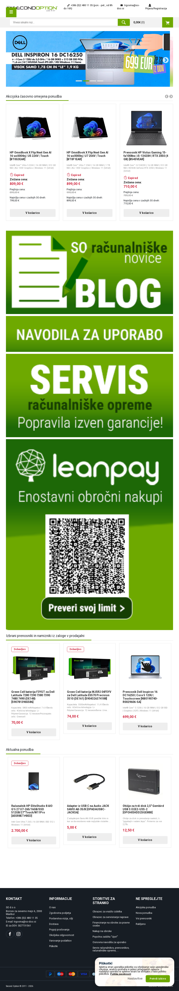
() (153, 22)
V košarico (33, 212)
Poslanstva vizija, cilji (61, 918)
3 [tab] (92, 82)
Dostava (53, 924)
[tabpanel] (89, 59)
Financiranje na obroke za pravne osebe (111, 924)
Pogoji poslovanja (59, 929)
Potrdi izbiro (158, 978)
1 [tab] (78, 82)
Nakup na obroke (102, 931)
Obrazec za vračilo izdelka (107, 911)
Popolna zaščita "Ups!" (105, 936)
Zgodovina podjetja (60, 913)
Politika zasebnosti (120, 974)
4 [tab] (99, 82)
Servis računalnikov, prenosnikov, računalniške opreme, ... (111, 949)
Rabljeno (141, 924)
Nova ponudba (144, 913)
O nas (52, 907)
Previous (11, 59)
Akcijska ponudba (146, 907)
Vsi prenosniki (144, 918)
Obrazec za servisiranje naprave (110, 917)
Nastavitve (135, 978)
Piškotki (53, 946)
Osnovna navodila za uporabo (109, 942)
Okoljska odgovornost (61, 935)
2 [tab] (85, 82)
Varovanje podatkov (60, 940)
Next (164, 59)
